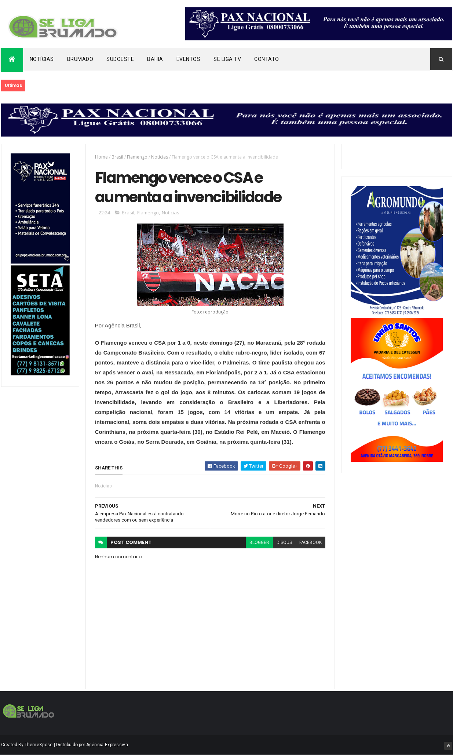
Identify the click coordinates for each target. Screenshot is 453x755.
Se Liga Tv (227, 59)
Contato (266, 59)
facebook (310, 542)
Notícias (42, 59)
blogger (259, 542)
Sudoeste (120, 59)
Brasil (117, 157)
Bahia (155, 59)
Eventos (188, 59)
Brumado (80, 59)
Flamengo (137, 157)
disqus (284, 542)
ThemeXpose (39, 744)
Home (101, 157)
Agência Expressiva (107, 744)
